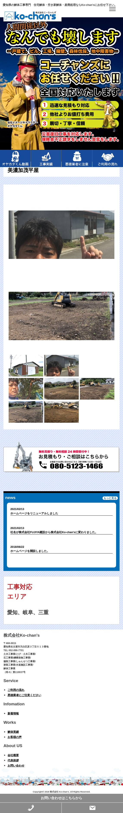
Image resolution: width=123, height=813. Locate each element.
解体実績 (13, 731)
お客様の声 (15, 737)
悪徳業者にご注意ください (24, 695)
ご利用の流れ (16, 690)
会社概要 (13, 755)
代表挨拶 (13, 760)
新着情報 (13, 713)
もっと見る (110, 498)
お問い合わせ (16, 765)
